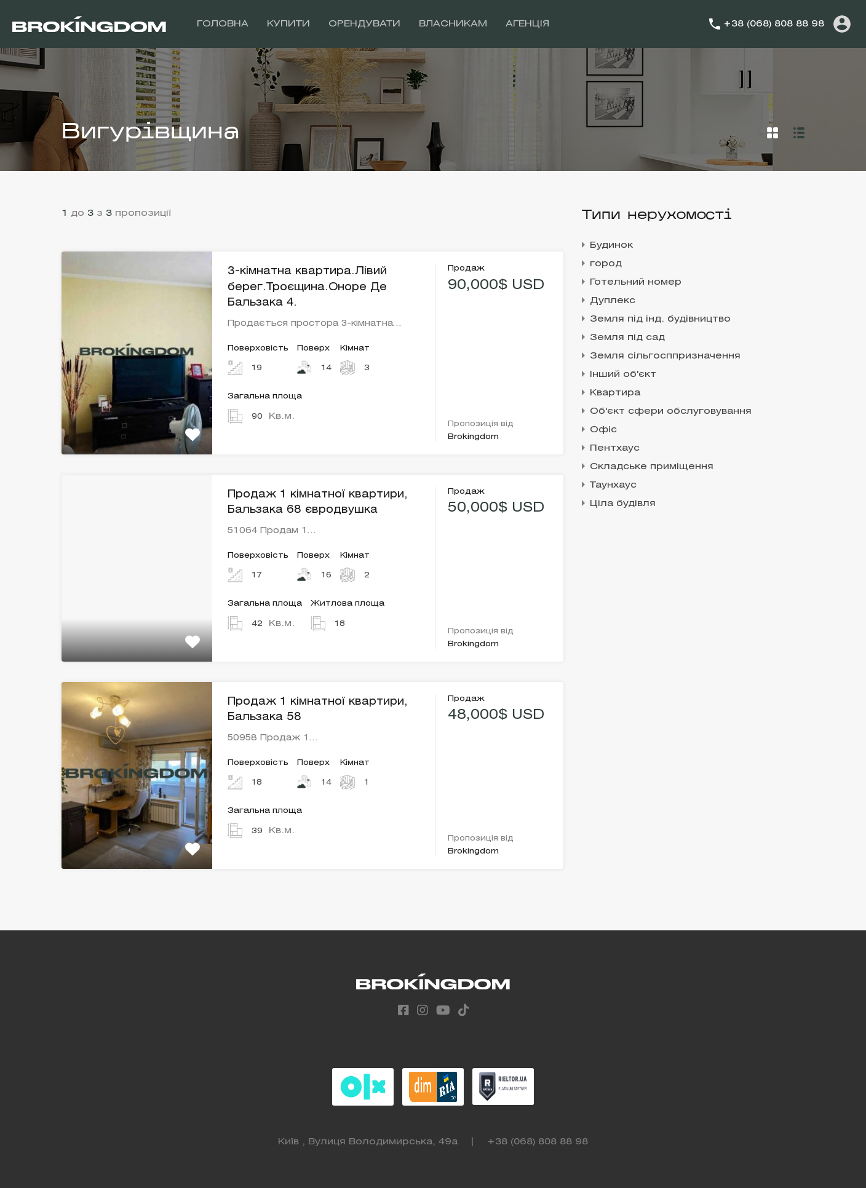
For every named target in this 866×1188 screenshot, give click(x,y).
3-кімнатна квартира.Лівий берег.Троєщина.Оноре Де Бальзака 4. (307, 287)
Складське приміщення (651, 466)
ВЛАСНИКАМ (453, 24)
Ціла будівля (623, 503)
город (606, 263)
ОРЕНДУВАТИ (364, 24)
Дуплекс (612, 300)
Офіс (603, 430)
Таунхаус (613, 485)
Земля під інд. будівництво (660, 319)
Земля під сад (627, 337)
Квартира (615, 393)
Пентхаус (615, 448)
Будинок (611, 245)
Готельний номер (635, 282)
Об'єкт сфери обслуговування (671, 411)
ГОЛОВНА (222, 24)
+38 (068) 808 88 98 (773, 24)
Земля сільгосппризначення (665, 356)
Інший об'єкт (623, 374)
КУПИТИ (288, 24)
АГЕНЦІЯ (527, 24)
